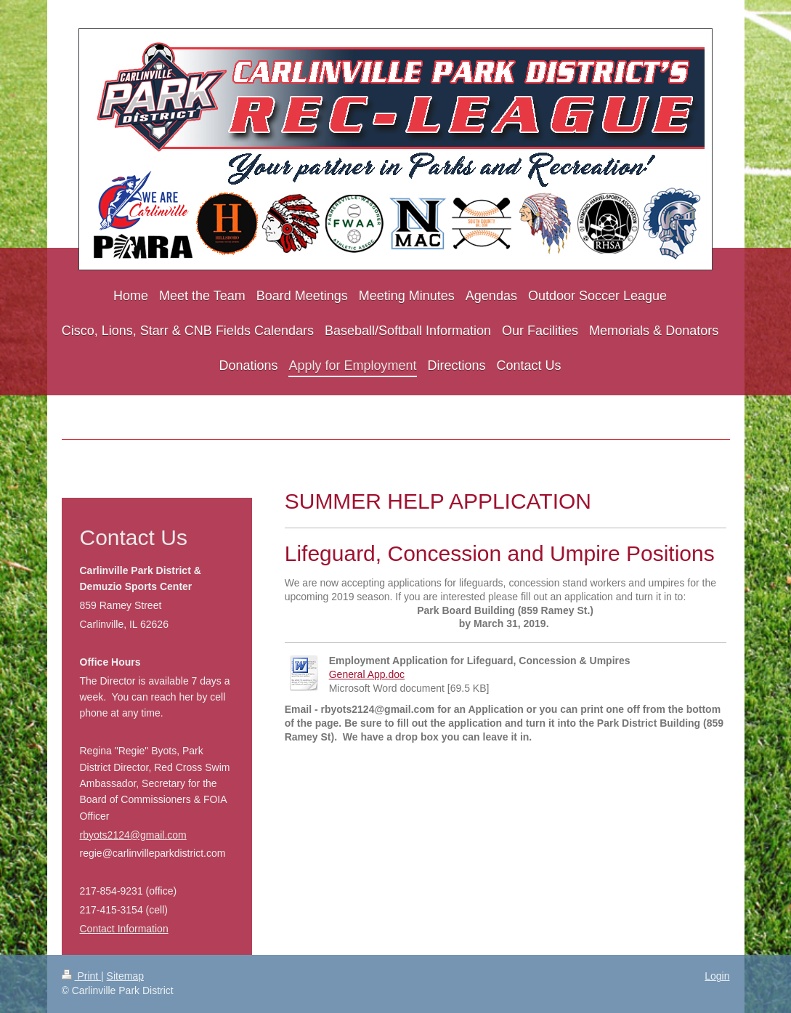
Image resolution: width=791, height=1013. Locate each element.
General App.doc (367, 674)
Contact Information (124, 929)
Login (717, 976)
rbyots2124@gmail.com (133, 835)
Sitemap (125, 976)
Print (82, 976)
